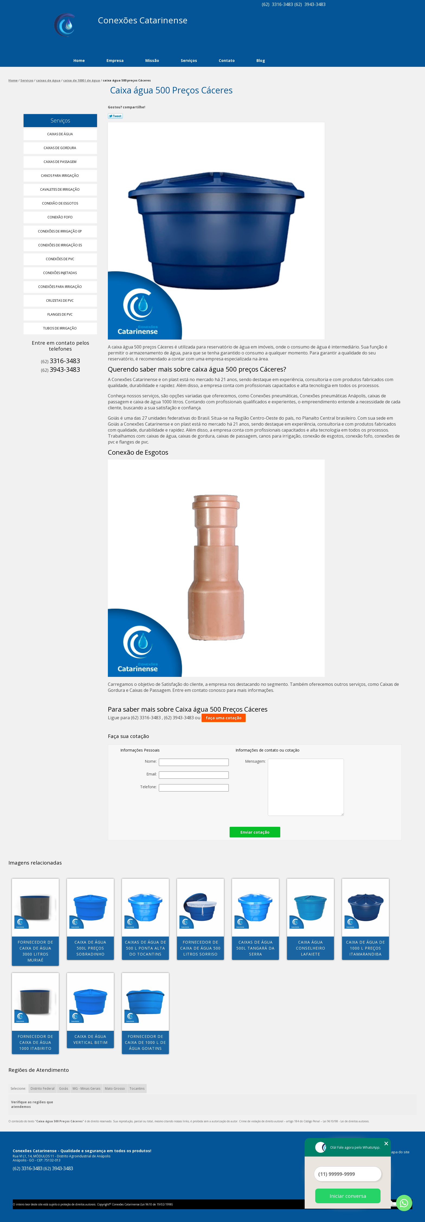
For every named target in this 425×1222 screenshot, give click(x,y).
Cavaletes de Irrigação (60, 189)
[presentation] (191, 807)
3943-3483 (315, 4)
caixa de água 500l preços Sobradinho (90, 948)
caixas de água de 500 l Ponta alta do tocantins (145, 948)
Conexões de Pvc (60, 259)
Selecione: (18, 1088)
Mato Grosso (115, 1088)
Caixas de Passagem (60, 161)
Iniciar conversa (348, 1196)
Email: (187, 775)
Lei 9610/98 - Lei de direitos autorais (346, 1121)
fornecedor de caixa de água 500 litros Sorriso (200, 948)
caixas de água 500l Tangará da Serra (255, 948)
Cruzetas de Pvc (60, 300)
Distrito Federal (42, 1088)
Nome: (187, 762)
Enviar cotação (254, 832)
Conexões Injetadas (60, 273)
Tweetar (115, 116)
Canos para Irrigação (60, 175)
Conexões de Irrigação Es (60, 245)
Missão (152, 60)
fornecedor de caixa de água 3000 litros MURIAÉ (35, 951)
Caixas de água (60, 134)
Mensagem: (294, 787)
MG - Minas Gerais (86, 1088)
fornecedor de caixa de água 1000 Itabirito (35, 1042)
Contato (227, 60)
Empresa (115, 60)
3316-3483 (282, 4)
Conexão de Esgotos (60, 203)
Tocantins (137, 1088)
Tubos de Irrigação (60, 328)
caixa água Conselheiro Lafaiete (310, 948)
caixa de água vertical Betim (90, 1039)
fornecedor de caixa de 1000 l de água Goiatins (145, 1042)
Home (79, 60)
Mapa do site (399, 1151)
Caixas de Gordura (60, 148)
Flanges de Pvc (60, 314)
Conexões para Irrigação (60, 286)
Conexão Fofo (60, 217)
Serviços (189, 60)
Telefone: (184, 787)
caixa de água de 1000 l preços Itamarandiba (365, 948)
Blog (260, 60)
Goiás (63, 1088)
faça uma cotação (224, 717)
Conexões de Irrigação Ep (60, 231)
